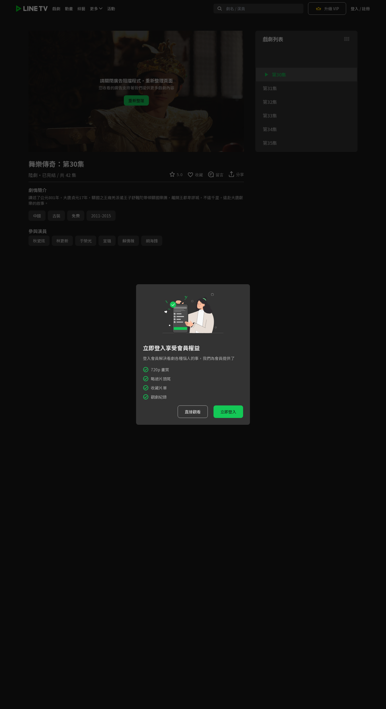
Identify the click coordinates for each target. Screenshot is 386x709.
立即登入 (228, 412)
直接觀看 (193, 412)
